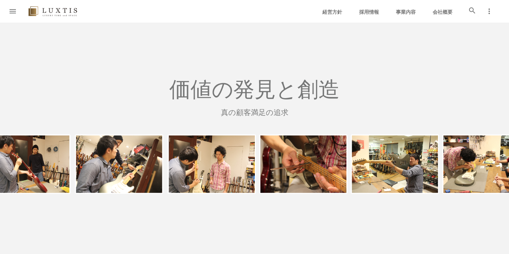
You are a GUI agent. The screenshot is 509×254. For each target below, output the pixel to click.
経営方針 (332, 12)
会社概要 (442, 12)
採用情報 (369, 12)
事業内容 (406, 12)
